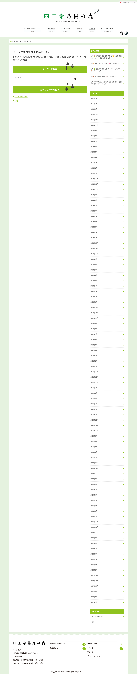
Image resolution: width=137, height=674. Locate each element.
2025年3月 (94, 163)
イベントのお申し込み (107, 31)
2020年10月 (94, 430)
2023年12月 (94, 243)
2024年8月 (94, 200)
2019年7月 (94, 489)
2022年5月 (94, 345)
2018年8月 (94, 543)
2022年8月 (94, 329)
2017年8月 (94, 591)
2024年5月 (94, 216)
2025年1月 (94, 173)
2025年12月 (94, 114)
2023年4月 (94, 286)
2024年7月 (94, 205)
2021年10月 (94, 382)
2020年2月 (94, 452)
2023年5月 (94, 280)
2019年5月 (94, 500)
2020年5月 (94, 447)
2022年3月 (94, 355)
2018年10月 (94, 532)
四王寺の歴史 (65, 31)
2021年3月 (94, 409)
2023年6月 (94, 275)
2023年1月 (94, 302)
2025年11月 (94, 120)
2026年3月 (94, 98)
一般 (16, 101)
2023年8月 (94, 264)
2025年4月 (94, 157)
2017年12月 (94, 575)
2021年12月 (94, 372)
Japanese (124, 2)
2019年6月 (94, 495)
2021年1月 (94, 414)
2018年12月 (94, 522)
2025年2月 (94, 168)
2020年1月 (94, 457)
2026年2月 (94, 104)
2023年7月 (94, 270)
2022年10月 (94, 318)
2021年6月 (94, 393)
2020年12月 (94, 420)
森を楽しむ (51, 31)
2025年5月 (94, 152)
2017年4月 (94, 602)
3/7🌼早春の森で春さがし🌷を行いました (104, 63)
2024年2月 (94, 232)
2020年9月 (94, 436)
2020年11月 (94, 425)
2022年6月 (94, 339)
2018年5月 (94, 559)
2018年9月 (94, 538)
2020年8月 (94, 441)
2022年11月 (94, 313)
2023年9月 (94, 259)
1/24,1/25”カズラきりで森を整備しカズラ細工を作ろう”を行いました (106, 83)
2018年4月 (94, 565)
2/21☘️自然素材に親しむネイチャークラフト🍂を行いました (105, 70)
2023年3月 (94, 291)
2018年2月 (94, 570)
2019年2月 (94, 516)
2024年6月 (94, 211)
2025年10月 (94, 125)
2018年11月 (94, 527)
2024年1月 (94, 238)
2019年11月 (94, 468)
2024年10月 (94, 189)
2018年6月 (94, 554)
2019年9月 (94, 479)
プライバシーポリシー (95, 656)
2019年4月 (94, 506)
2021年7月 (94, 388)
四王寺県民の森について (32, 31)
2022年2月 (94, 361)
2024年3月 (94, 227)
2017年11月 (94, 581)
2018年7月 (94, 548)
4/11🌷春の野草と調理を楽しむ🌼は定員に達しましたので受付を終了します (106, 57)
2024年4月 (94, 222)
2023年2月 (94, 297)
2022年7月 (94, 334)
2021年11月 (94, 377)
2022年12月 (94, 307)
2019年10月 (94, 473)
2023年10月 (94, 254)
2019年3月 (94, 511)
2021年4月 (94, 404)
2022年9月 (94, 323)
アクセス (92, 31)
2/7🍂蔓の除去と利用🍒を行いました (103, 76)
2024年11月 (94, 184)
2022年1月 (94, 366)
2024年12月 (94, 179)
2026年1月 (94, 109)
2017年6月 (94, 597)
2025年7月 (94, 141)
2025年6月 (94, 146)
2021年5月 (94, 398)
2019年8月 (94, 484)
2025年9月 (94, 130)
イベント (79, 31)
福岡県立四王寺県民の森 (67, 672)
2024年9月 (94, 195)
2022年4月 (94, 350)
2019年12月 (94, 463)
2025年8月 (94, 136)
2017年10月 (94, 586)
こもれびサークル (21, 96)
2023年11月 (94, 248)
